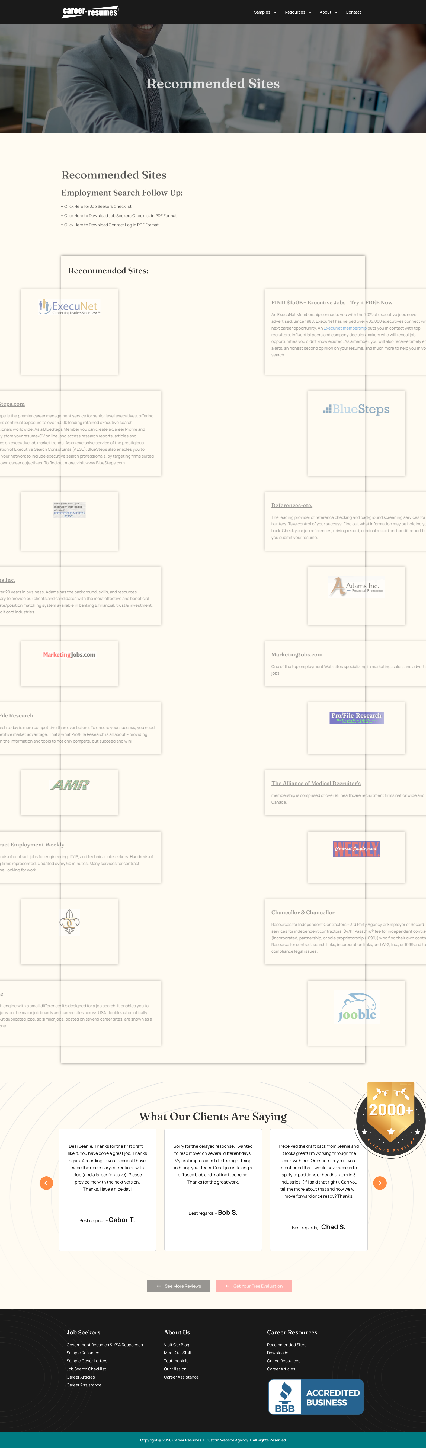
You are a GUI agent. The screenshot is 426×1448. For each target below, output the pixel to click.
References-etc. (380, 505)
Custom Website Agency (227, 1440)
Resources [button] (298, 12)
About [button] (329, 12)
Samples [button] (265, 12)
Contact (353, 12)
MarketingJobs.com (385, 654)
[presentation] (46, 1183)
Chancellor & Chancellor (391, 912)
